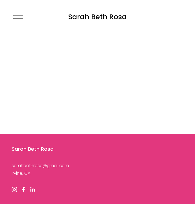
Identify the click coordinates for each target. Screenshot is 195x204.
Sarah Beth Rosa (97, 17)
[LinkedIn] (32, 189)
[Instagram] (14, 189)
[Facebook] (23, 189)
